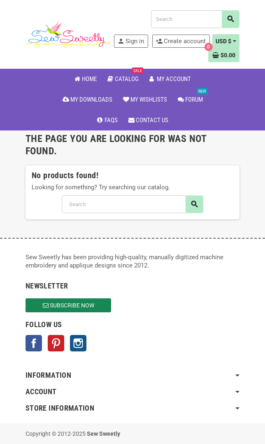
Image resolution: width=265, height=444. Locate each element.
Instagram (78, 343)
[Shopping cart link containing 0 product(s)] (223, 55)
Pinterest (56, 343)
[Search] (195, 19)
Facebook (34, 343)
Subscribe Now (68, 305)
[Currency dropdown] (225, 41)
